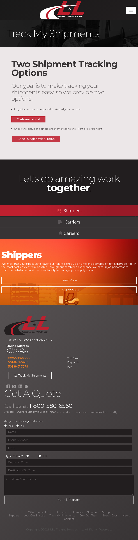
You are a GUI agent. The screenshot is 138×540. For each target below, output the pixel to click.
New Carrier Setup (98, 512)
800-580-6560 (19, 358)
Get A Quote (68, 289)
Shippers (68, 210)
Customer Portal (28, 119)
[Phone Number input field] (69, 440)
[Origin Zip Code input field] (69, 462)
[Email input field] (69, 448)
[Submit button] (69, 500)
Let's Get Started (34, 515)
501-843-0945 (18, 362)
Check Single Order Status (36, 139)
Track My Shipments (30, 375)
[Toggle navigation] (131, 10)
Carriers (69, 222)
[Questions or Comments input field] (69, 485)
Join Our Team (89, 515)
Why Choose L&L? (39, 512)
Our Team (62, 512)
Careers (69, 233)
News (126, 515)
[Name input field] (69, 432)
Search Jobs (110, 515)
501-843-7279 (18, 366)
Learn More (67, 280)
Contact (69, 519)
